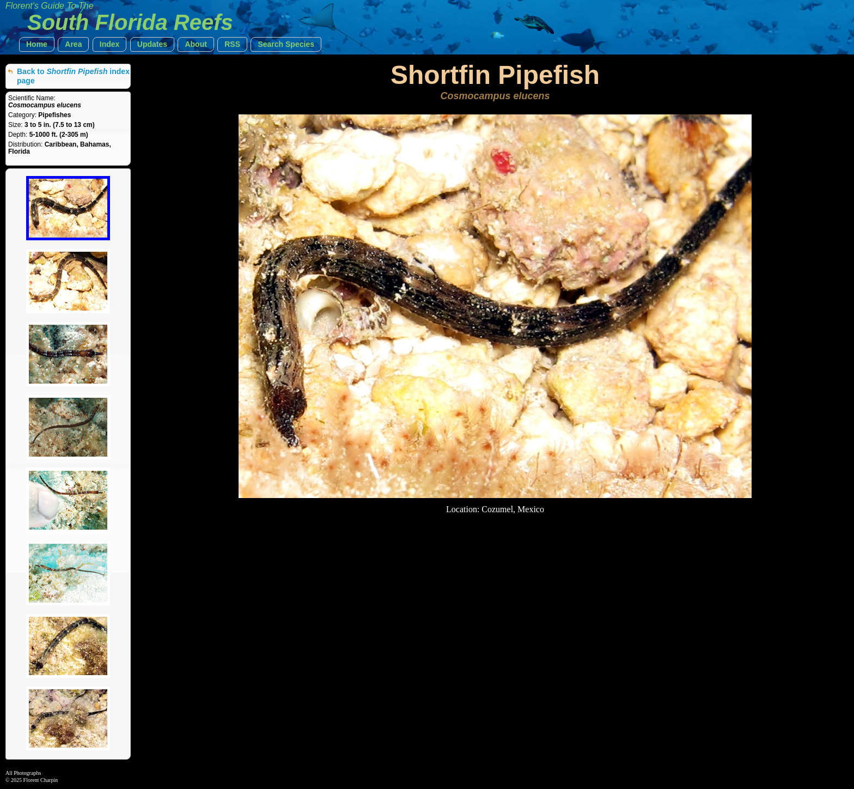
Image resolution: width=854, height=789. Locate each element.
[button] (36, 44)
